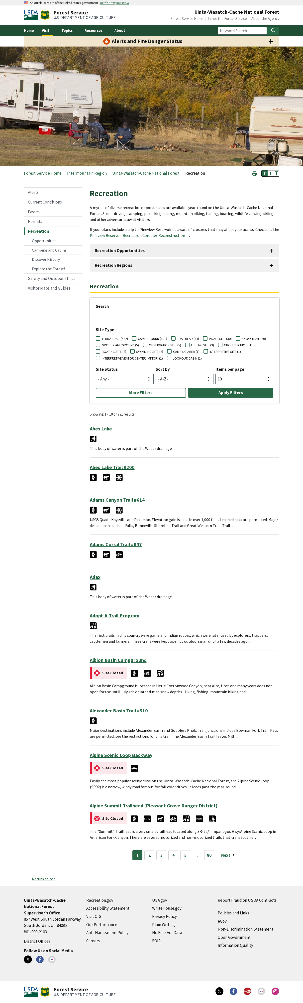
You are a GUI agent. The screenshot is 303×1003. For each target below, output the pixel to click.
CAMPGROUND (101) (152, 338)
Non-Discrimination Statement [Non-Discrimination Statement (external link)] (245, 929)
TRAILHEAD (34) (188, 338)
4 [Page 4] (173, 855)
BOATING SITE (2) (114, 351)
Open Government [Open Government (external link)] (234, 937)
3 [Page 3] (161, 855)
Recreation (38, 231)
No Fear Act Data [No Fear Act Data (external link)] (167, 932)
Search (102, 306)
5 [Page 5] (185, 855)
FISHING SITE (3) (202, 345)
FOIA (156, 941)
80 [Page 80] (209, 855)
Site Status (107, 369)
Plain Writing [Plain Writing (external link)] (163, 924)
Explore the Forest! (48, 268)
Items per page (229, 369)
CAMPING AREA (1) (186, 351)
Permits (35, 221)
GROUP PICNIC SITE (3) (240, 345)
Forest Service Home (187, 18)
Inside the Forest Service (227, 18)
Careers (93, 941)
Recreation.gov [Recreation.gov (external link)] (99, 900)
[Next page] (228, 855)
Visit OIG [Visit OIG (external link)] (93, 916)
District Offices (37, 941)
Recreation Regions (113, 265)
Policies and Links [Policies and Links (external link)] (233, 913)
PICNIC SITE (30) (220, 338)
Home (29, 30)
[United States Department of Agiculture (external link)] (32, 15)
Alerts (33, 192)
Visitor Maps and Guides (49, 288)
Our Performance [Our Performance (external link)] (101, 924)
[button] (254, 173)
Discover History (46, 259)
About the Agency (265, 18)
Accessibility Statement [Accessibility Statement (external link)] (107, 908)
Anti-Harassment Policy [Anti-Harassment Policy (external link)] (107, 932)
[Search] (273, 31)
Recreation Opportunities (120, 250)
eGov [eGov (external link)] (222, 921)
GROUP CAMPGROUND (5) (120, 345)
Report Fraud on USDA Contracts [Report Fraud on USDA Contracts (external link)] (247, 900)
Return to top (44, 878)
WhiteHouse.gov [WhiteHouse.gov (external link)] (167, 908)
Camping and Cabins (49, 250)
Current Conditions (45, 202)
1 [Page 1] (137, 855)
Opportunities (44, 240)
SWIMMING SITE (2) (149, 351)
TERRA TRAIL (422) (115, 338)
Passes (34, 211)
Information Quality (235, 945)
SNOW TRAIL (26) (254, 338)
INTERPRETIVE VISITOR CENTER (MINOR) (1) (132, 358)
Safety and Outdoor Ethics (51, 278)
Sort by (163, 369)
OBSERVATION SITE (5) (165, 345)
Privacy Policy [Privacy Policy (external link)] (164, 916)
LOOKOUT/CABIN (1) (187, 358)
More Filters (140, 392)
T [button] (264, 173)
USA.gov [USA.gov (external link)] (159, 900)
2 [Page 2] (149, 855)
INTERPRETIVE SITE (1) (225, 351)
